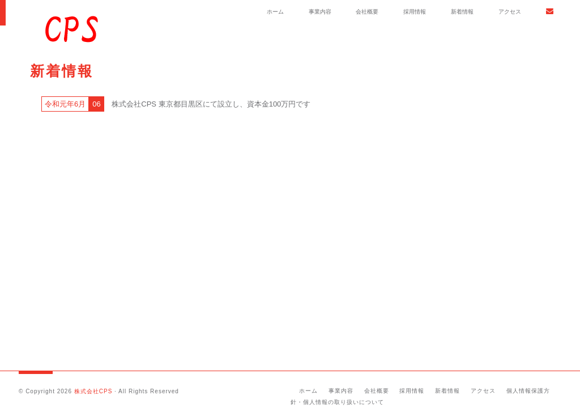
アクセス (509, 11)
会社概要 (367, 11)
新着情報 (462, 11)
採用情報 (414, 11)
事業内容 (320, 11)
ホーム (275, 11)
